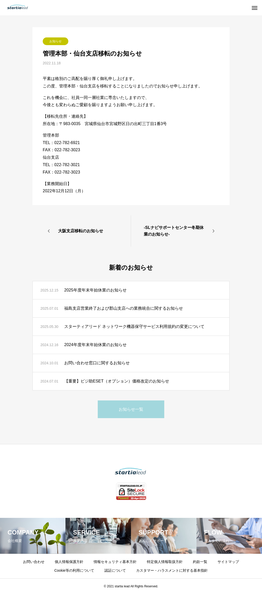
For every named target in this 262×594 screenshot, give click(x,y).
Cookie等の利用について (74, 570)
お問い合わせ (34, 562)
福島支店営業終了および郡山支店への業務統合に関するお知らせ (123, 308)
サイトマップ (228, 562)
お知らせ (55, 41)
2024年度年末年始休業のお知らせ (95, 345)
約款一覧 (200, 562)
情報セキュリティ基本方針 (115, 562)
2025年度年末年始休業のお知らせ (95, 290)
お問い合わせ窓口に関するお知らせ (97, 363)
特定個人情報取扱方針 (165, 562)
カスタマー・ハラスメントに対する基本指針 (172, 570)
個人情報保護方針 (69, 562)
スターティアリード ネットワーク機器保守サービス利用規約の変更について (134, 326)
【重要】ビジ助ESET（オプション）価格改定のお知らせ (116, 381)
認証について (115, 570)
